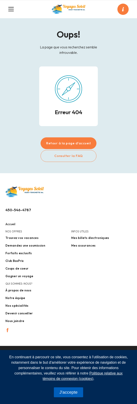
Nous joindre (14, 321)
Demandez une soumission (25, 245)
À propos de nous (18, 290)
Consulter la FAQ (68, 156)
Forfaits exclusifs (18, 253)
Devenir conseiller (19, 313)
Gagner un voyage (19, 276)
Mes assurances (83, 245)
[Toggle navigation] (12, 9)
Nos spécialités (17, 305)
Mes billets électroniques (90, 238)
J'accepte (68, 392)
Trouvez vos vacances (22, 238)
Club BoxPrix (14, 261)
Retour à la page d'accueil (68, 143)
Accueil (10, 224)
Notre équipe (15, 298)
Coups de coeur (16, 268)
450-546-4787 (18, 210)
